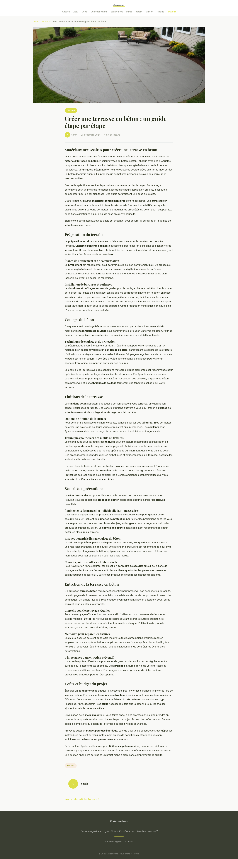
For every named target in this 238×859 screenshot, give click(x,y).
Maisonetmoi (119, 821)
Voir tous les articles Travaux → (82, 799)
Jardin (139, 11)
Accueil (66, 11)
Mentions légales (113, 841)
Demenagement (99, 11)
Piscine (160, 11)
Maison (149, 11)
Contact (129, 841)
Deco (84, 11)
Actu (75, 11)
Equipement (116, 11)
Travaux (172, 11)
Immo (129, 11)
